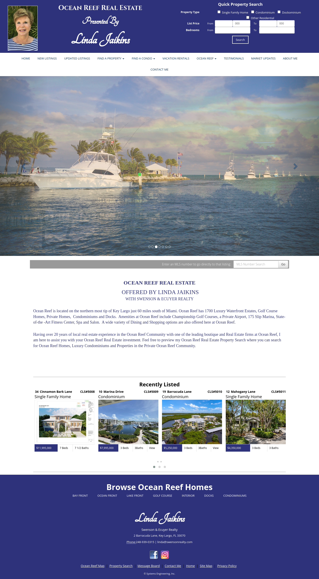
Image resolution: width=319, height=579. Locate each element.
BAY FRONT (80, 496)
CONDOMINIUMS (235, 496)
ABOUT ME (290, 58)
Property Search (121, 566)
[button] (154, 467)
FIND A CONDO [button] (143, 58)
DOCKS (209, 496)
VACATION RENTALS (176, 58)
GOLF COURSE (162, 496)
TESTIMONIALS (234, 58)
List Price (193, 23)
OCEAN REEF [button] (206, 58)
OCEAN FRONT (107, 496)
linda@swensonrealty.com (175, 542)
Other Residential (260, 18)
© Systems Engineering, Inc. (159, 573)
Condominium (263, 12)
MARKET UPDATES (263, 58)
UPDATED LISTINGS (77, 58)
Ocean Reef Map (93, 566)
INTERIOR (188, 496)
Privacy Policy (227, 566)
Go (283, 264)
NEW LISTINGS (47, 58)
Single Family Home (233, 12)
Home (190, 566)
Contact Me (173, 566)
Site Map (206, 566)
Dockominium (289, 12)
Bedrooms (192, 30)
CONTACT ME (159, 69)
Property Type (190, 12)
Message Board (149, 566)
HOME (25, 58)
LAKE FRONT (135, 496)
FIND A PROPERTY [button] (110, 58)
